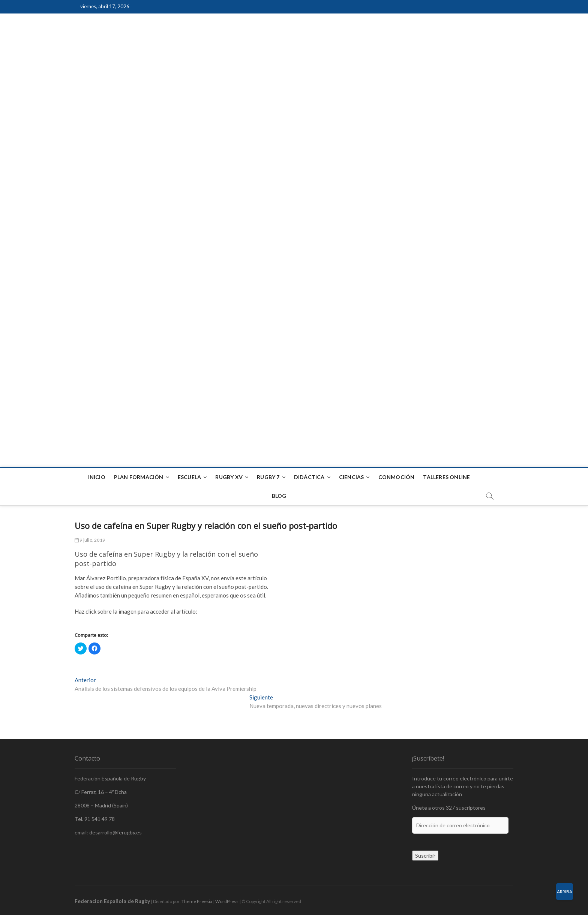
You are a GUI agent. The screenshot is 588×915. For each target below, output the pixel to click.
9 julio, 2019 (90, 540)
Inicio (96, 477)
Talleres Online (446, 477)
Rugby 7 (268, 477)
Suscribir (425, 855)
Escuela (189, 477)
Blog (279, 496)
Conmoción (396, 477)
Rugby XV (229, 477)
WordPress (226, 901)
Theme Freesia (197, 901)
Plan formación (139, 477)
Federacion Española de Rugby (112, 901)
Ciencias (351, 477)
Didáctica (309, 477)
